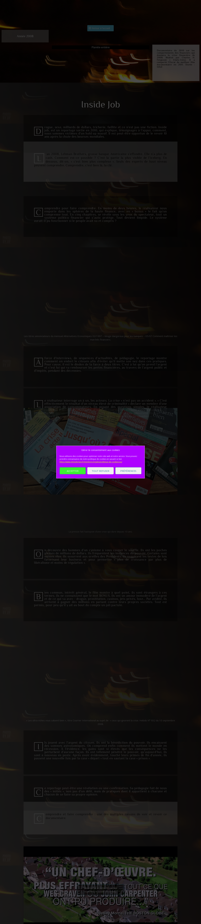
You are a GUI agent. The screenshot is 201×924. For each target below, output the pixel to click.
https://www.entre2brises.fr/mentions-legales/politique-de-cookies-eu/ (91, 462)
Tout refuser (100, 470)
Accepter (73, 470)
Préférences (128, 470)
